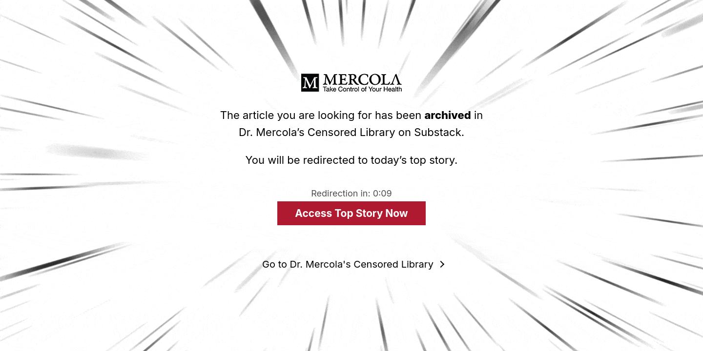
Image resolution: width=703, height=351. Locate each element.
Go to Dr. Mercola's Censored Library (348, 264)
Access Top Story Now (351, 213)
